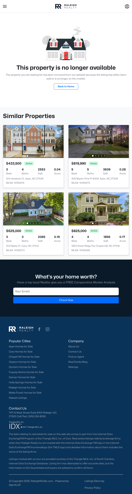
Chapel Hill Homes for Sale (24, 356)
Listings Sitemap (94, 480)
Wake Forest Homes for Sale (25, 392)
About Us (73, 346)
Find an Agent (76, 356)
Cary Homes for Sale (20, 351)
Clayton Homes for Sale (22, 361)
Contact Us (75, 351)
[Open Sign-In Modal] (127, 6)
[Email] (66, 291)
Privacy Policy (93, 487)
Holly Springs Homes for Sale (25, 382)
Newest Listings (18, 397)
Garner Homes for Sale (22, 377)
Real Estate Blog (77, 361)
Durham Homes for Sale (23, 367)
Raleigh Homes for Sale (22, 387)
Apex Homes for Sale (21, 346)
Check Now (66, 300)
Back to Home (66, 86)
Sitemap (73, 367)
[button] (4, 6)
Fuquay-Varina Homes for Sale (26, 372)
